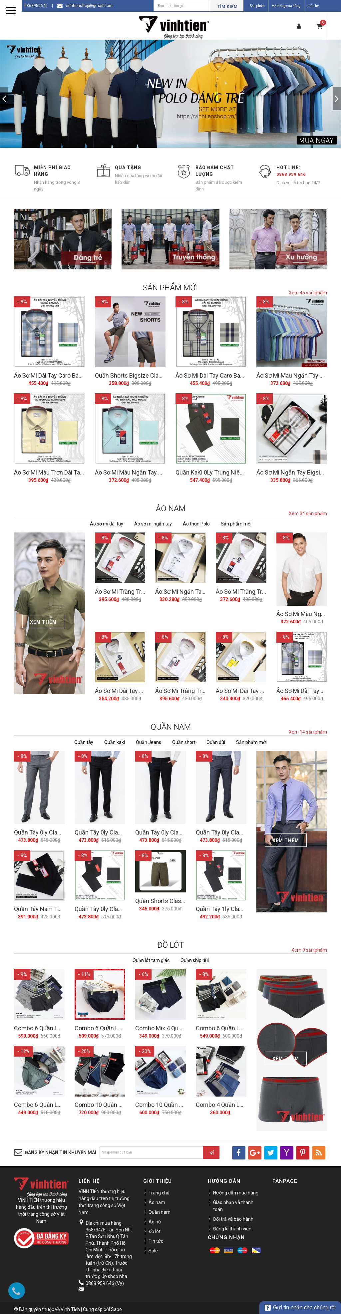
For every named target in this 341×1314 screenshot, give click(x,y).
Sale (153, 1247)
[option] (170, 94)
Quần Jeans (148, 740)
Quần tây (83, 740)
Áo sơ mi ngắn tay (153, 522)
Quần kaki (114, 740)
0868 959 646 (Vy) (105, 1280)
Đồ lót (155, 1228)
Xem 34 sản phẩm (308, 512)
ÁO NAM (170, 507)
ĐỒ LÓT (170, 942)
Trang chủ (159, 1189)
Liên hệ (313, 6)
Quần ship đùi (194, 957)
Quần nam (159, 1209)
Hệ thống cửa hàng (286, 6)
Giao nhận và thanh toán (233, 1203)
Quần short (183, 740)
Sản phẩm (257, 6)
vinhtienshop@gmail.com (89, 5)
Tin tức (156, 1238)
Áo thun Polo (196, 522)
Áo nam (157, 1199)
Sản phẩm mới (236, 522)
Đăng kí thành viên (232, 1225)
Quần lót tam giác (151, 957)
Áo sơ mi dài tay (106, 522)
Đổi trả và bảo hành (233, 1216)
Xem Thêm (43, 621)
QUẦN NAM (171, 725)
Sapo (116, 1306)
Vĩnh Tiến (70, 1306)
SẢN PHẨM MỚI (170, 287)
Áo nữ (155, 1218)
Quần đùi (215, 740)
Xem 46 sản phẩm (308, 292)
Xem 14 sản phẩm (308, 730)
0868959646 (36, 5)
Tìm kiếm (227, 6)
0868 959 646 (291, 174)
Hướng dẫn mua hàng (235, 1189)
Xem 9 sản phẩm (309, 947)
